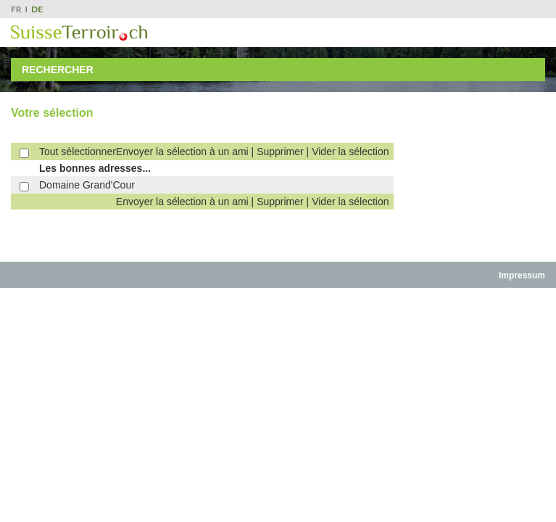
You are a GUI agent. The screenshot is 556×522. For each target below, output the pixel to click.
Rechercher (58, 69)
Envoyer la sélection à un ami (182, 151)
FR (16, 9)
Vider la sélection (350, 151)
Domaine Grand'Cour (87, 185)
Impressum (522, 275)
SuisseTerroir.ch (79, 33)
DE (37, 9)
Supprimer (280, 151)
